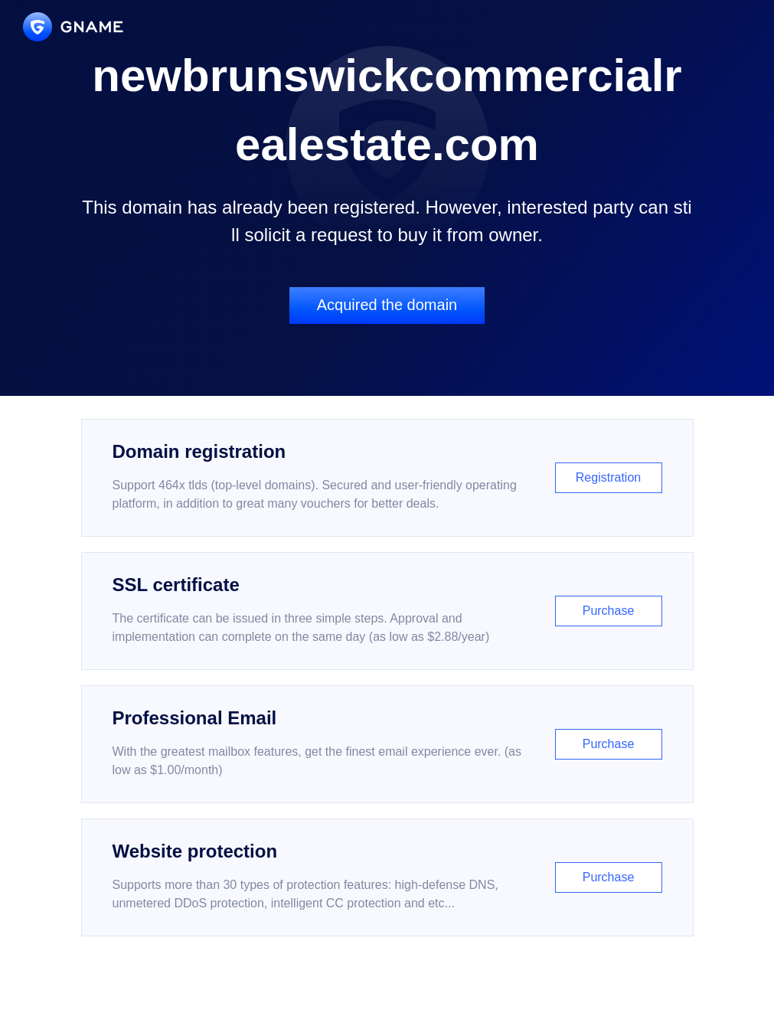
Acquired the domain (387, 304)
